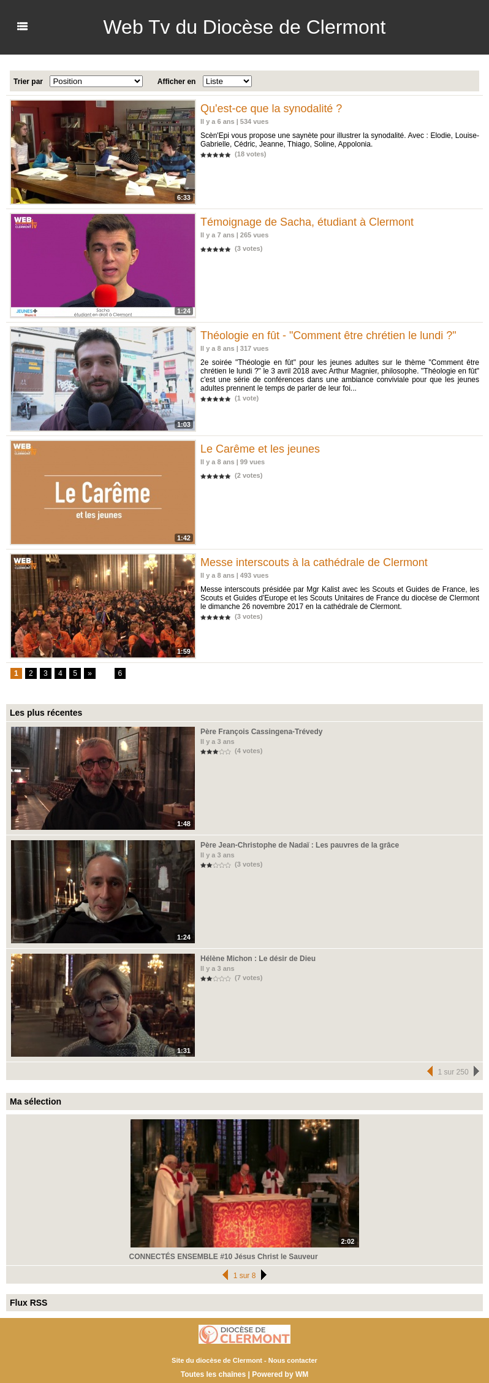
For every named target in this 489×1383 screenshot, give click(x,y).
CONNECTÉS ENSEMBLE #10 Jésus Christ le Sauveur (223, 1256)
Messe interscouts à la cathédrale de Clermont (314, 562)
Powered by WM (280, 1374)
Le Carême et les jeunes (260, 448)
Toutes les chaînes (213, 1374)
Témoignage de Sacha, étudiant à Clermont (307, 221)
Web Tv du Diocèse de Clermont (244, 27)
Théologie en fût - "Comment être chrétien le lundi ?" (328, 335)
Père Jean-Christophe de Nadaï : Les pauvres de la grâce (299, 844)
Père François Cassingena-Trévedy (261, 731)
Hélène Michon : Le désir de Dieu (258, 958)
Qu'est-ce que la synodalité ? (271, 108)
